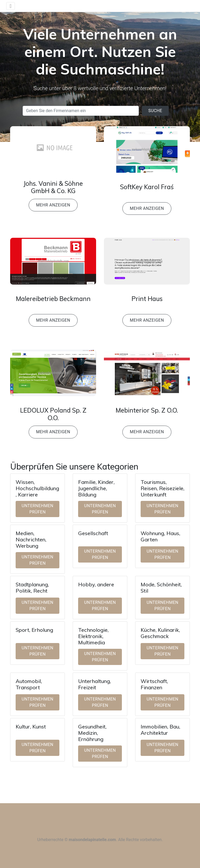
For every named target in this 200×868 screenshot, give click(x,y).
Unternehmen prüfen (37, 508)
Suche (155, 110)
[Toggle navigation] (10, 6)
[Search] (81, 111)
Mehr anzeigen (53, 204)
